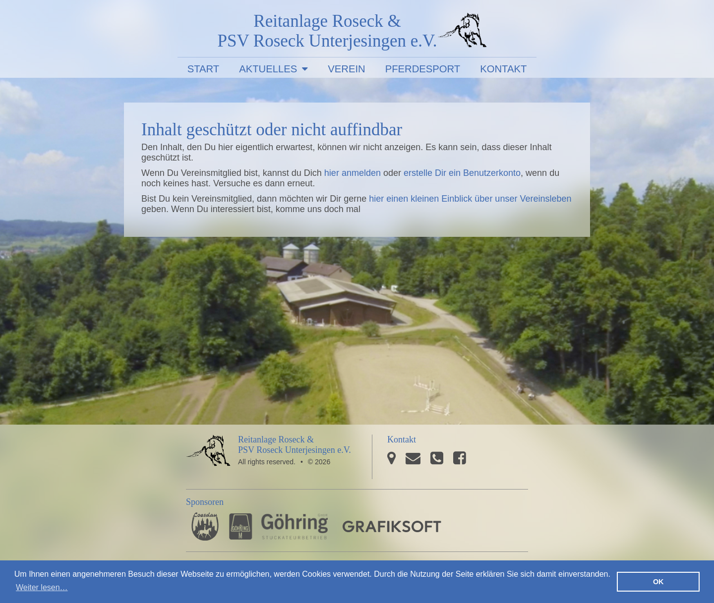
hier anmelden (352, 173)
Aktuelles (268, 68)
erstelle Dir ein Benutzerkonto (462, 173)
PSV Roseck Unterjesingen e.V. (462, 32)
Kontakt (503, 68)
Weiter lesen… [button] (42, 587)
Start (203, 68)
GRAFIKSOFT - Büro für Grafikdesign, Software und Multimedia (392, 526)
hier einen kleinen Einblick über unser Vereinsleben (470, 199)
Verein (346, 68)
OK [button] (658, 582)
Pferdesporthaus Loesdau (205, 526)
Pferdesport (423, 68)
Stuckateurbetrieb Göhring (278, 526)
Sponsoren (205, 502)
